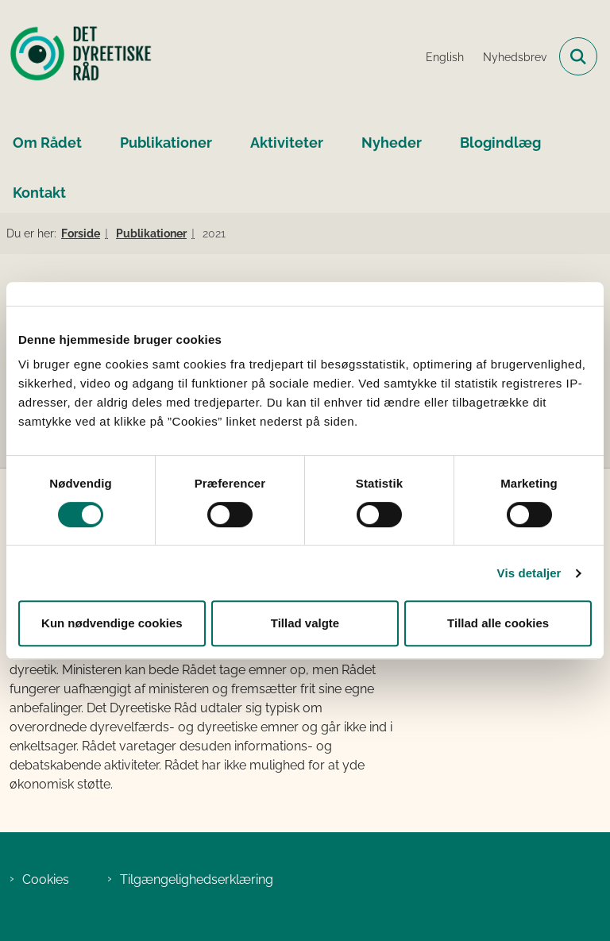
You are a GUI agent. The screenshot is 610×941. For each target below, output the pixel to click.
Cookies (45, 879)
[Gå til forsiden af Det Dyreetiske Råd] (76, 56)
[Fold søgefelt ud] (578, 56)
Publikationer (166, 142)
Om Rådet (47, 142)
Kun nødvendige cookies (112, 623)
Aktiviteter (286, 142)
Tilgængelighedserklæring (196, 879)
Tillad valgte (305, 623)
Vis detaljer (529, 573)
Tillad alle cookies (498, 623)
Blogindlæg (500, 142)
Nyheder (391, 142)
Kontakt (39, 192)
